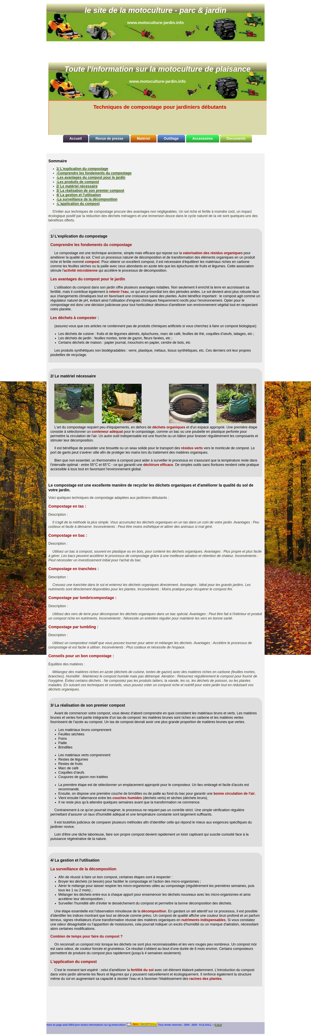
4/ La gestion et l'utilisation (78, 195)
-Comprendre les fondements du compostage (94, 173)
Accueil (75, 138)
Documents (236, 138)
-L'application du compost (78, 204)
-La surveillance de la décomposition (86, 199)
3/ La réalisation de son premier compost (90, 190)
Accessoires (202, 138)
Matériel (143, 138)
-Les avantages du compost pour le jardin (90, 177)
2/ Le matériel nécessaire (77, 186)
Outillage (171, 138)
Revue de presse (109, 138)
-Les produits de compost (77, 182)
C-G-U (218, 1024)
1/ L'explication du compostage (82, 169)
